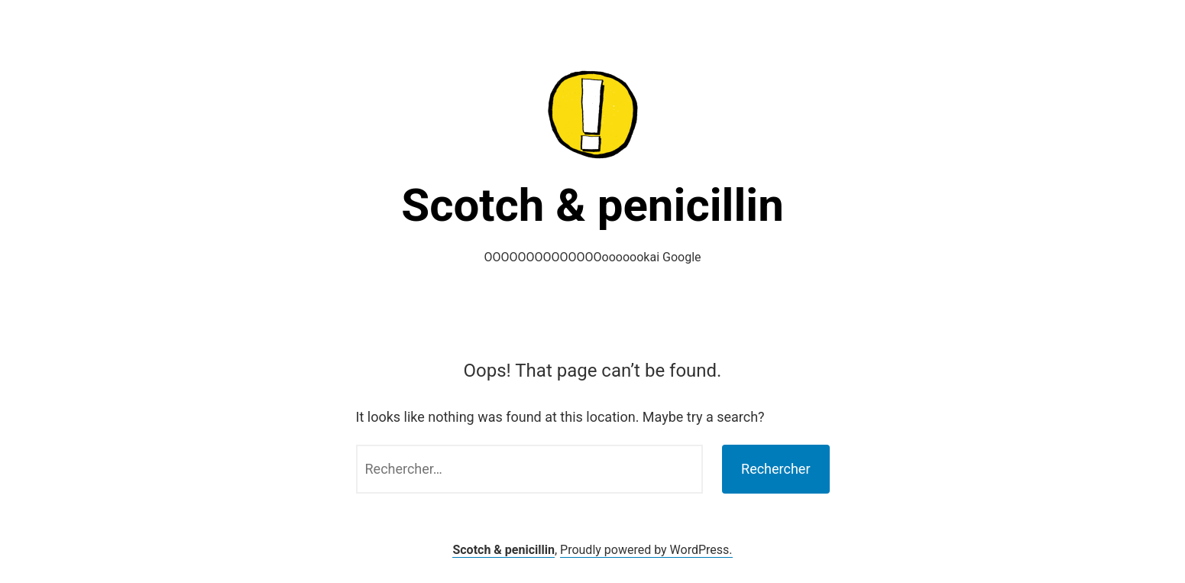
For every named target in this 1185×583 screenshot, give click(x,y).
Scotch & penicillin (592, 205)
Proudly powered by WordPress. (646, 550)
